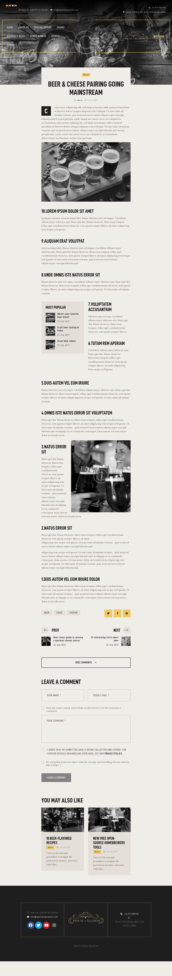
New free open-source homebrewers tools (109, 842)
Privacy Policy (113, 753)
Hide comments (83, 662)
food (59, 612)
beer (46, 612)
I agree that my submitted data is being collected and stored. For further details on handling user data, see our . (86, 751)
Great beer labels (66, 341)
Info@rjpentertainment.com (44, 917)
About (86, 75)
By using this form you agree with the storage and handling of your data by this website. (87, 764)
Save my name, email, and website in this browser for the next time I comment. (83, 709)
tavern (73, 612)
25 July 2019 (63, 321)
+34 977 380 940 (131, 914)
